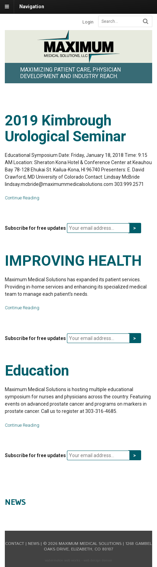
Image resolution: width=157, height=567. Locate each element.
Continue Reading (22, 197)
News (15, 502)
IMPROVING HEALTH (73, 260)
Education (37, 370)
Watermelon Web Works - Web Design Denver (78, 560)
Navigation (31, 6)
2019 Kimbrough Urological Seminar (65, 128)
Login (88, 22)
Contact (14, 544)
